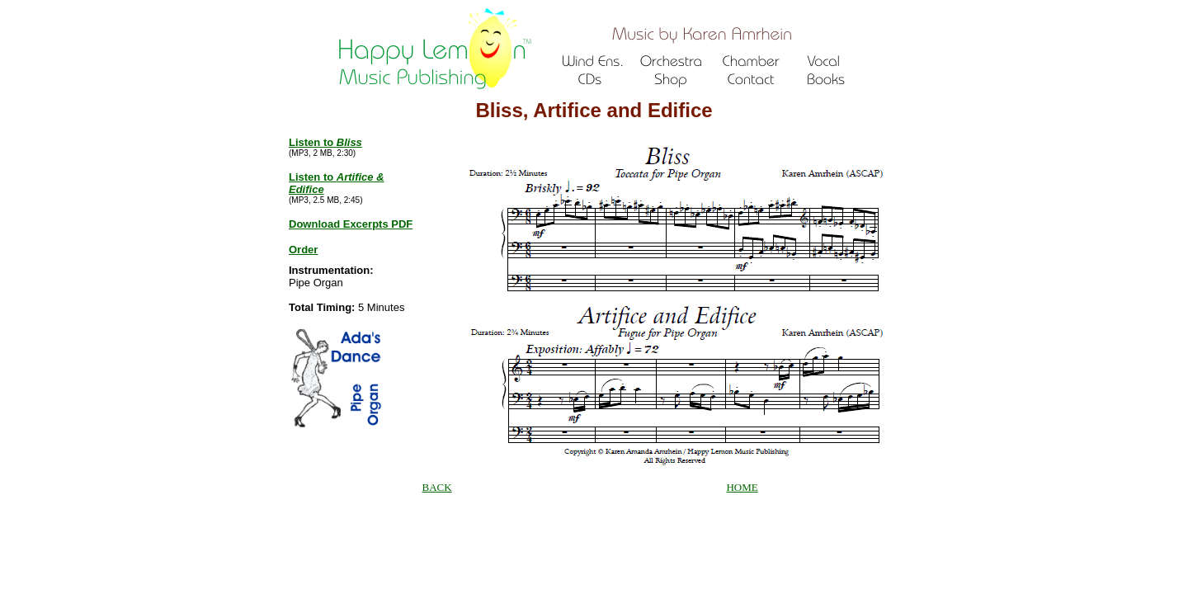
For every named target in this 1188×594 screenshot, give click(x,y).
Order (303, 249)
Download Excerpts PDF (350, 224)
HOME (741, 487)
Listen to (325, 142)
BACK (437, 487)
